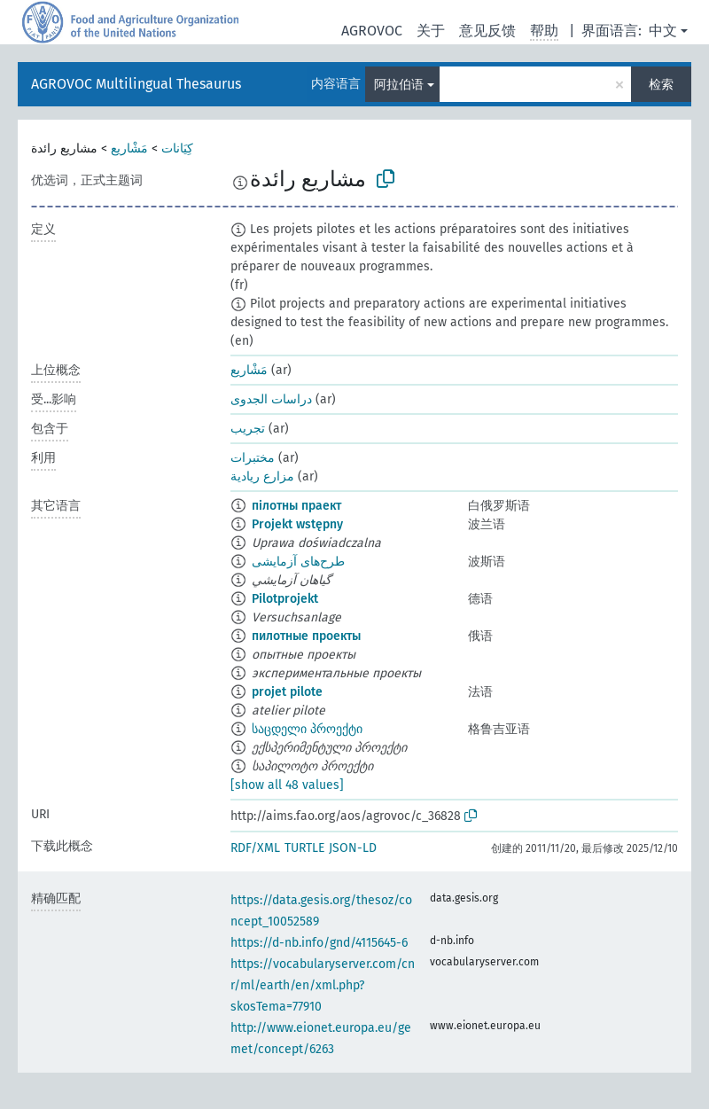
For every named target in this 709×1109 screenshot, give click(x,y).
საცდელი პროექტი (307, 729)
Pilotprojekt (285, 598)
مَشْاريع (129, 148)
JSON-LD (353, 847)
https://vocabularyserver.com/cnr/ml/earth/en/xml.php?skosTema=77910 (322, 985)
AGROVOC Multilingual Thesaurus (136, 83)
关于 (431, 30)
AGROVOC (371, 30)
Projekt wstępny (297, 524)
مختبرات (252, 457)
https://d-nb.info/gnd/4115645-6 (319, 942)
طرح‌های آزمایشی (298, 561)
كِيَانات (177, 148)
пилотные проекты (306, 636)
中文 (663, 30)
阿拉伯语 (399, 84)
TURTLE (304, 847)
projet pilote (287, 691)
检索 (661, 84)
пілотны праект (296, 505)
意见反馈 (487, 30)
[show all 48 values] (287, 785)
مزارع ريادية (262, 476)
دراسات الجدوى (271, 399)
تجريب (247, 428)
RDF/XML (255, 847)
